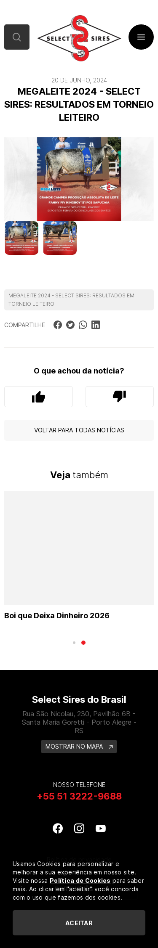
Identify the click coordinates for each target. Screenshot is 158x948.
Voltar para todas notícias (79, 430)
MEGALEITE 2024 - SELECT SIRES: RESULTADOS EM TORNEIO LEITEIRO (71, 299)
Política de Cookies (80, 880)
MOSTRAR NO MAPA (79, 746)
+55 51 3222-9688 (79, 796)
